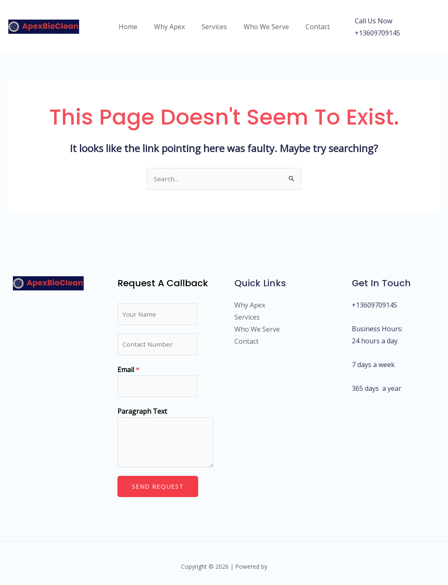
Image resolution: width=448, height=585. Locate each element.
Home (134, 21)
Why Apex (172, 21)
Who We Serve (263, 21)
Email (128, 361)
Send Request (158, 479)
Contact (311, 21)
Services (214, 21)
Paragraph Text (142, 404)
